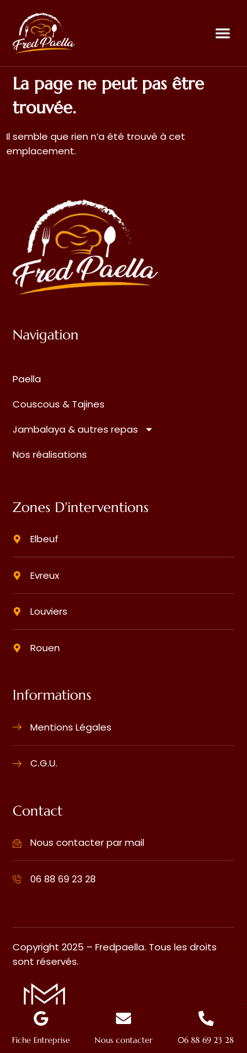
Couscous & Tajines (59, 404)
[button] (223, 33)
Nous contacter (123, 1040)
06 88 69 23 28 (206, 1040)
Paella (27, 378)
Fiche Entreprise (41, 1040)
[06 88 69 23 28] (206, 1018)
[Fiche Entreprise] (41, 1018)
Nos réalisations (50, 454)
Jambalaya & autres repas (83, 429)
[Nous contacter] (123, 1018)
